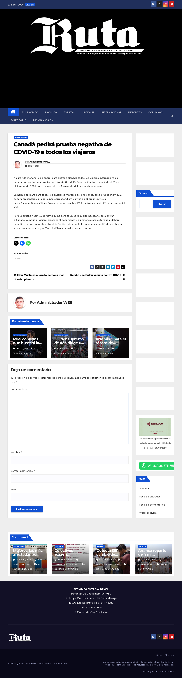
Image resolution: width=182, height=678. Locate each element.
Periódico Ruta (167, 671)
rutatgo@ (89, 612)
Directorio (18, 120)
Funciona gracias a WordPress (22, 663)
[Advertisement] (91, 81)
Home (159, 655)
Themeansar (62, 663)
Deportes (135, 112)
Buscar (144, 193)
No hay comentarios (66, 569)
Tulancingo (30, 112)
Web (13, 489)
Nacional (88, 112)
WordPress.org (148, 512)
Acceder (144, 488)
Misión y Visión (43, 120)
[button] (172, 116)
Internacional (112, 112)
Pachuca (51, 112)
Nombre (16, 452)
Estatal (69, 112)
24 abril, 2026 (24, 560)
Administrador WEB (40, 161)
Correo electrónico (23, 470)
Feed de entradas (150, 496)
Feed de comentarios (152, 504)
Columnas (155, 112)
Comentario (19, 389)
